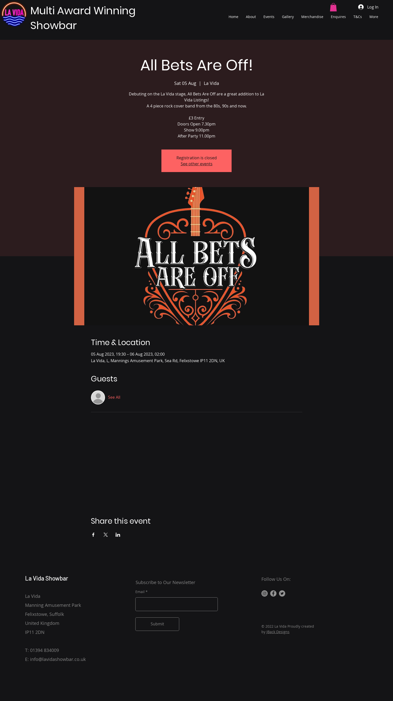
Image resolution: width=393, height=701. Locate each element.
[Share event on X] (105, 535)
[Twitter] (282, 593)
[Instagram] (264, 593)
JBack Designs (277, 631)
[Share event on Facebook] (93, 535)
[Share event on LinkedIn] (118, 535)
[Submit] (157, 624)
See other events (197, 164)
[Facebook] (273, 593)
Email (140, 592)
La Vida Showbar (46, 578)
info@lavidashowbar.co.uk (58, 659)
